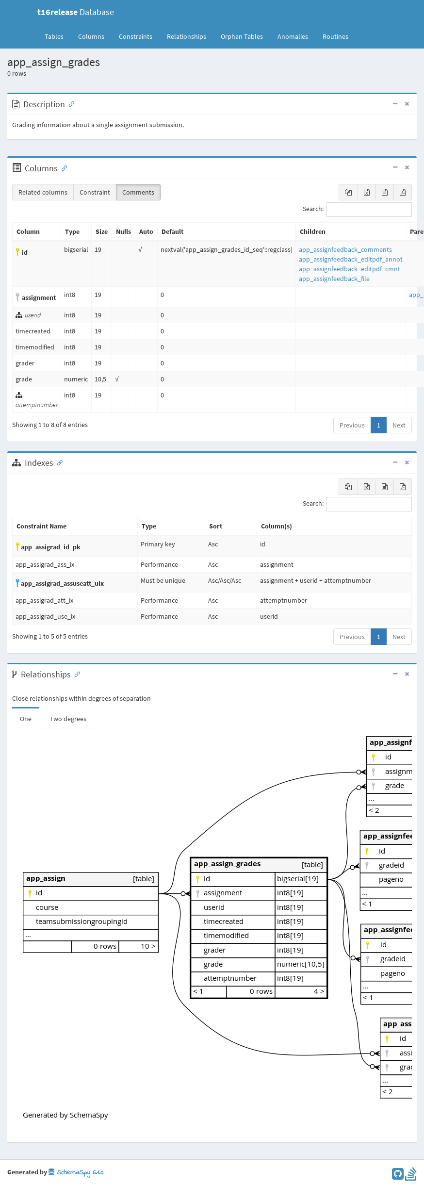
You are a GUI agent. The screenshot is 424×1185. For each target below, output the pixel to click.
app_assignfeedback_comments (345, 249)
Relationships (186, 36)
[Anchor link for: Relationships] (75, 673)
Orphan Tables (242, 36)
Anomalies (292, 36)
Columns (91, 36)
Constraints (135, 36)
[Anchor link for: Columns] (62, 167)
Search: (357, 209)
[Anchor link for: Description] (69, 103)
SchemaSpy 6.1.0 (76, 1173)
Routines (335, 36)
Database (75, 11)
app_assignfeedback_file (334, 278)
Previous (352, 425)
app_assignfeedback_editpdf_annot (351, 259)
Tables (58, 36)
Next (399, 425)
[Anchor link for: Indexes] (57, 462)
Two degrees (67, 718)
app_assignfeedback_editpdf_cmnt (349, 268)
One (26, 718)
